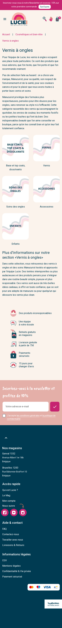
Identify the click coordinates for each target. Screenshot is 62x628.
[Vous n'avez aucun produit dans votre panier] (57, 19)
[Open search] (44, 19)
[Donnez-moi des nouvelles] (54, 407)
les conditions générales (28, 415)
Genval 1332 (13, 457)
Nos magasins (12, 448)
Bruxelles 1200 (14, 471)
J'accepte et (31, 417)
